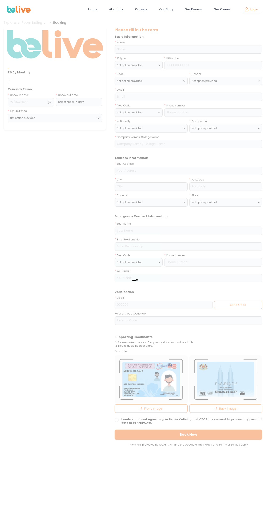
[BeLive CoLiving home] (19, 9)
